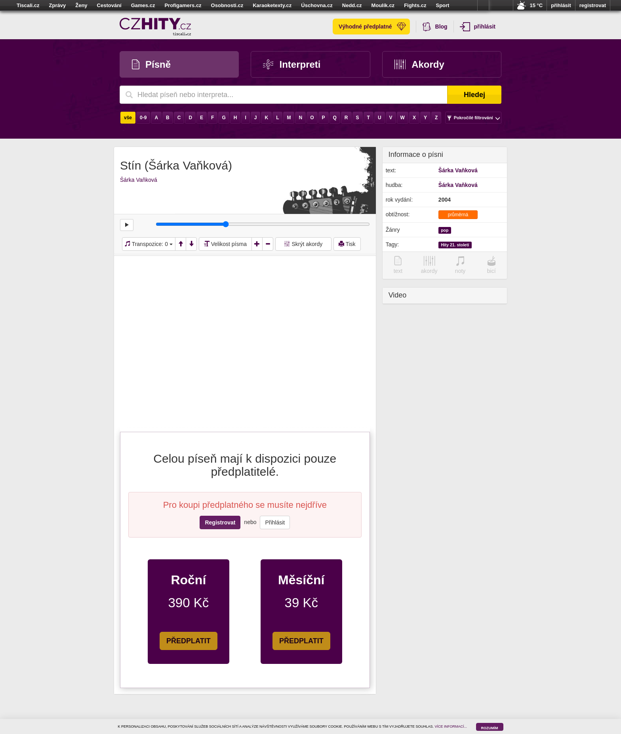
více (483, 5)
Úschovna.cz (316, 5)
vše (128, 117)
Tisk (347, 244)
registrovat (592, 5)
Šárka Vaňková (138, 180)
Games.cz (143, 5)
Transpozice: (149, 244)
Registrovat (220, 522)
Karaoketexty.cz (272, 5)
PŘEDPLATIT (188, 641)
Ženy (81, 5)
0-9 (143, 117)
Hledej (474, 95)
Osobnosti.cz (227, 5)
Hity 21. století (455, 244)
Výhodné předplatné (372, 26)
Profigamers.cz (182, 5)
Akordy (419, 64)
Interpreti (291, 64)
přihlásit (561, 5)
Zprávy (57, 5)
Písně (151, 64)
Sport (442, 5)
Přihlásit (275, 522)
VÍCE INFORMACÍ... (451, 726)
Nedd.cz (352, 5)
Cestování (109, 5)
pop (444, 230)
